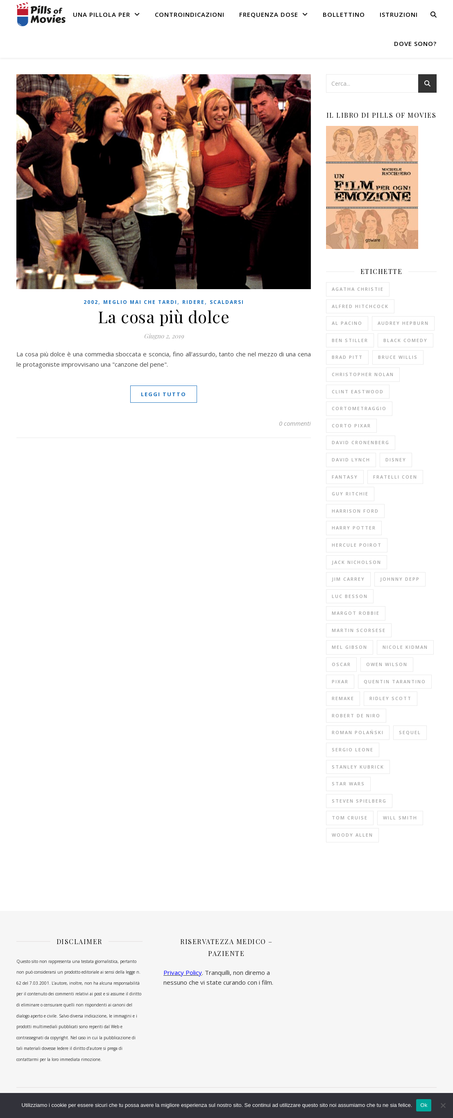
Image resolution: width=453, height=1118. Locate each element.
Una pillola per (101, 14)
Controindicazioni (189, 14)
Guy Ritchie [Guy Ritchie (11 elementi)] (350, 494)
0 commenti (295, 423)
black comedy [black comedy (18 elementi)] (405, 340)
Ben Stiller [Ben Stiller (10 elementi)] (350, 340)
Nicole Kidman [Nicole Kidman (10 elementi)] (405, 647)
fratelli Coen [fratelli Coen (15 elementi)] (395, 477)
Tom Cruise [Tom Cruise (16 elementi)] (350, 818)
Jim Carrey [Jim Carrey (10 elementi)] (348, 579)
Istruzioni (399, 14)
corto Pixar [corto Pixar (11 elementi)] (351, 425)
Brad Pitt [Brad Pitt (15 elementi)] (347, 357)
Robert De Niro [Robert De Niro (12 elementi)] (356, 715)
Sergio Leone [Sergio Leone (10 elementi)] (353, 749)
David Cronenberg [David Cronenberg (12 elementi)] (361, 442)
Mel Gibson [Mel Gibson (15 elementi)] (349, 647)
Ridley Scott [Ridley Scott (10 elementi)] (390, 698)
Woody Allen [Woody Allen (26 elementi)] (352, 835)
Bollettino (344, 14)
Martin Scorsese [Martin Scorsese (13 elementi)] (359, 630)
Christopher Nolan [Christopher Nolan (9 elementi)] (363, 374)
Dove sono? (415, 43)
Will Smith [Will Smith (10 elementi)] (400, 818)
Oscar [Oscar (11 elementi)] (341, 664)
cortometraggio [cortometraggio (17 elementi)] (359, 408)
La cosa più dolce (164, 316)
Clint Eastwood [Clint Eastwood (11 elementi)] (358, 391)
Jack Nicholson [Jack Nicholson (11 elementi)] (356, 562)
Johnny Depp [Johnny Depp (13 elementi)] (400, 579)
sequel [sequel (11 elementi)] (410, 732)
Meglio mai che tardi (140, 302)
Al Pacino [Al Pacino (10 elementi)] (347, 323)
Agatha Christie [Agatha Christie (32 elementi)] (358, 289)
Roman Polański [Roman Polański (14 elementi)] (358, 732)
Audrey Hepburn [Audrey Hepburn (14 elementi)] (403, 323)
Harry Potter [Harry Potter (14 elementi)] (354, 528)
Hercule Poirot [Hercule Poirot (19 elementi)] (357, 545)
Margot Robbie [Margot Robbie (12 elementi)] (356, 613)
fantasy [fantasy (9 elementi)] (345, 477)
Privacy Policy (182, 972)
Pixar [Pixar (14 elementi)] (340, 681)
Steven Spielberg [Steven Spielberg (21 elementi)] (359, 801)
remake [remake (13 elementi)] (343, 698)
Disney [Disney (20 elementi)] (395, 459)
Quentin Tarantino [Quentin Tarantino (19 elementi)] (395, 681)
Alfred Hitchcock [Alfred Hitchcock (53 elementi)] (360, 306)
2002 (91, 302)
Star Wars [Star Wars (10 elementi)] (348, 783)
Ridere (193, 302)
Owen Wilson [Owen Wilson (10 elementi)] (387, 664)
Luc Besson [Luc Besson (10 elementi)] (350, 596)
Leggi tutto (163, 394)
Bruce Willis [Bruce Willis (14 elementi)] (398, 357)
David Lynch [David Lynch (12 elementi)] (351, 459)
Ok (423, 1105)
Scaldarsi (227, 302)
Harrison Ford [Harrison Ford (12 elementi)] (355, 511)
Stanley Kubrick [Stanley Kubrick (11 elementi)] (358, 767)
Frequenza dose (268, 14)
